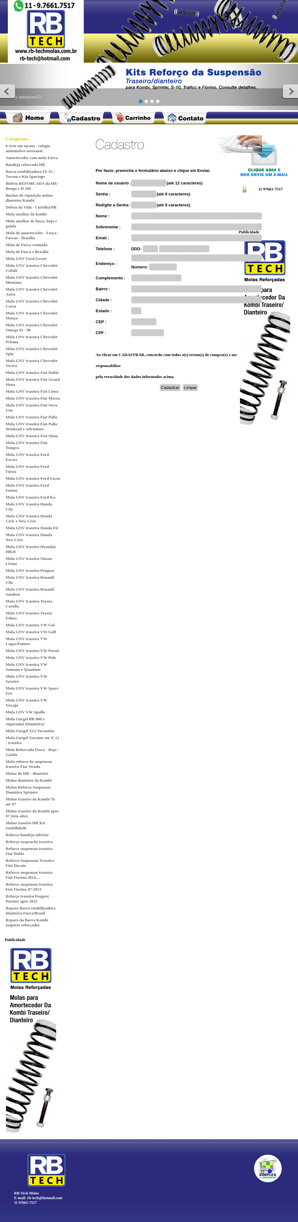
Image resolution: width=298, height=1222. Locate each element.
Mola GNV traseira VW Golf (31, 631)
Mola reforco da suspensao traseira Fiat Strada (29, 764)
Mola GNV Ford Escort (26, 258)
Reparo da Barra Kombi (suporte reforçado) (27, 922)
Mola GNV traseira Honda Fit (32, 528)
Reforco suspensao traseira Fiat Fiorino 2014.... (29, 875)
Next (290, 91)
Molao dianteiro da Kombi (29, 780)
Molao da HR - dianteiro (27, 773)
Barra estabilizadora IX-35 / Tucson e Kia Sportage (30, 174)
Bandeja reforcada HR (25, 164)
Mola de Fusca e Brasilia (27, 251)
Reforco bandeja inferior (27, 834)
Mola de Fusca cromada (26, 244)
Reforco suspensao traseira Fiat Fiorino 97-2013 (29, 887)
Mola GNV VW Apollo (25, 712)
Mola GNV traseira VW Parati (32, 650)
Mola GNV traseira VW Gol (30, 625)
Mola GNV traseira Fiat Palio (31, 417)
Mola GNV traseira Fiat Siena (32, 435)
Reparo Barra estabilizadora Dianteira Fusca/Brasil (31, 910)
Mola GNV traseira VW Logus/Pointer (26, 641)
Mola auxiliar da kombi (26, 214)
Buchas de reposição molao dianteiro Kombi (29, 198)
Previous (8, 91)
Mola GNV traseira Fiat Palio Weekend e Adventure (31, 426)
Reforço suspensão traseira (29, 841)
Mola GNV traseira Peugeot (30, 570)
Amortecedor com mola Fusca (32, 157)
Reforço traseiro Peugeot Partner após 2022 (27, 899)
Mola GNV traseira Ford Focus (33, 478)
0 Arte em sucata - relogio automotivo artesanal (28, 148)
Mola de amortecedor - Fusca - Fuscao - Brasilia (32, 235)
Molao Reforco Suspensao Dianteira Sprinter (28, 790)
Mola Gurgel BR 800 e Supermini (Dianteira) (25, 721)
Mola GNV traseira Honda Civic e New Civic (29, 518)
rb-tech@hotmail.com (44, 1198)
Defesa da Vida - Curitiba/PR (31, 207)
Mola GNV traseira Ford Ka (30, 497)
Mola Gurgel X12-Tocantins (30, 730)
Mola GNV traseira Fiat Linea (32, 391)
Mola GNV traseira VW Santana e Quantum (26, 667)
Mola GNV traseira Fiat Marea (33, 398)
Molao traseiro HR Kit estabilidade (25, 825)
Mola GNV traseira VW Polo (31, 657)
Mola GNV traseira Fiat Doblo (32, 372)
